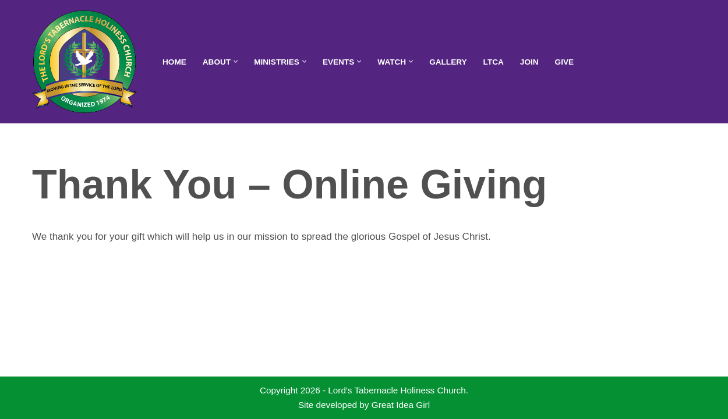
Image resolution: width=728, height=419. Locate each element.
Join (529, 62)
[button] (236, 61)
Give (564, 62)
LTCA (493, 62)
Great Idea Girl (401, 405)
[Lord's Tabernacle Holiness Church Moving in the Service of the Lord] (87, 61)
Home (174, 62)
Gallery (448, 62)
